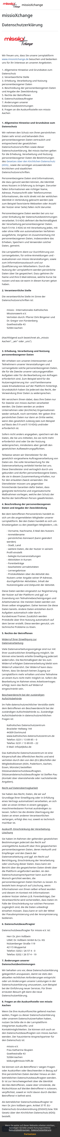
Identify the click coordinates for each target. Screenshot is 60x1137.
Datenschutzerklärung (41, 1130)
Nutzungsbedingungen (19, 1130)
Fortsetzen (30, 1134)
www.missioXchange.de (15, 59)
